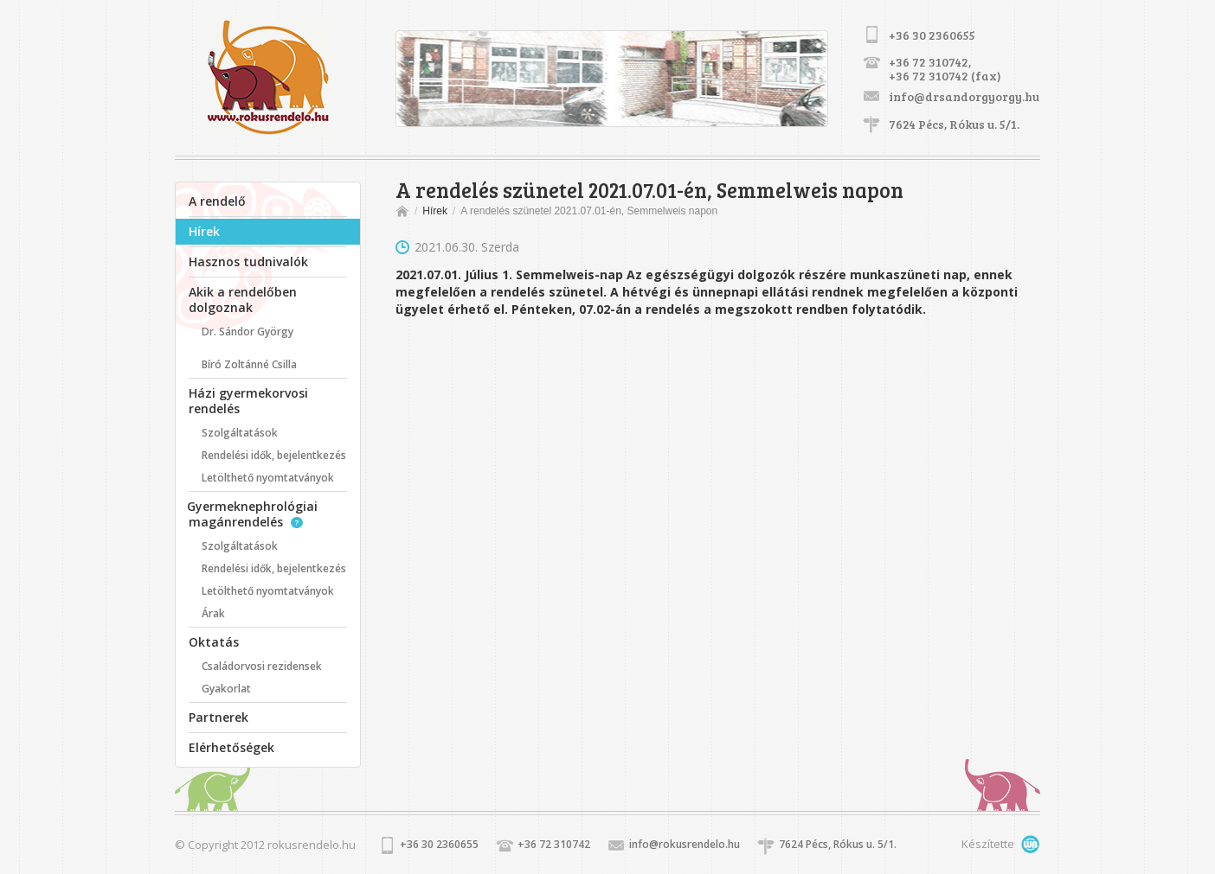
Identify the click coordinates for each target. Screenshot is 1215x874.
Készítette (973, 845)
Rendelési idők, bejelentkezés (274, 455)
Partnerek (218, 717)
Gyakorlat (226, 688)
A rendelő (217, 201)
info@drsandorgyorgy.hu (964, 96)
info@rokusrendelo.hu (684, 844)
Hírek (204, 231)
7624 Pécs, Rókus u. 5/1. (954, 124)
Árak (213, 613)
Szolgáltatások (240, 432)
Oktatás (214, 642)
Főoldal (403, 211)
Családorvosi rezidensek (262, 666)
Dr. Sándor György (247, 331)
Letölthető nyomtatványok (268, 477)
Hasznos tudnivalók (248, 261)
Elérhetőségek (231, 747)
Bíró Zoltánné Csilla (249, 364)
